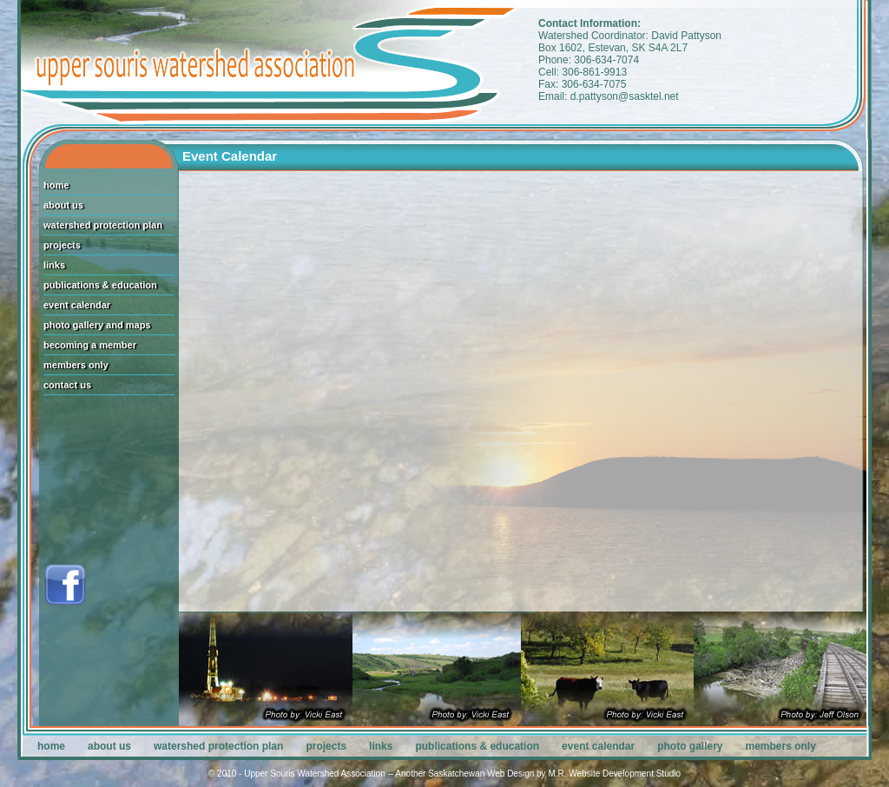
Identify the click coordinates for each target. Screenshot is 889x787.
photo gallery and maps (96, 325)
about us (63, 205)
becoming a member (89, 345)
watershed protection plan (102, 225)
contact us (67, 385)
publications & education (100, 285)
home (56, 185)
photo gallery (689, 746)
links (54, 265)
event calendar (76, 305)
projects (62, 245)
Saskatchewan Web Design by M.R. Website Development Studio (554, 773)
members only (76, 365)
